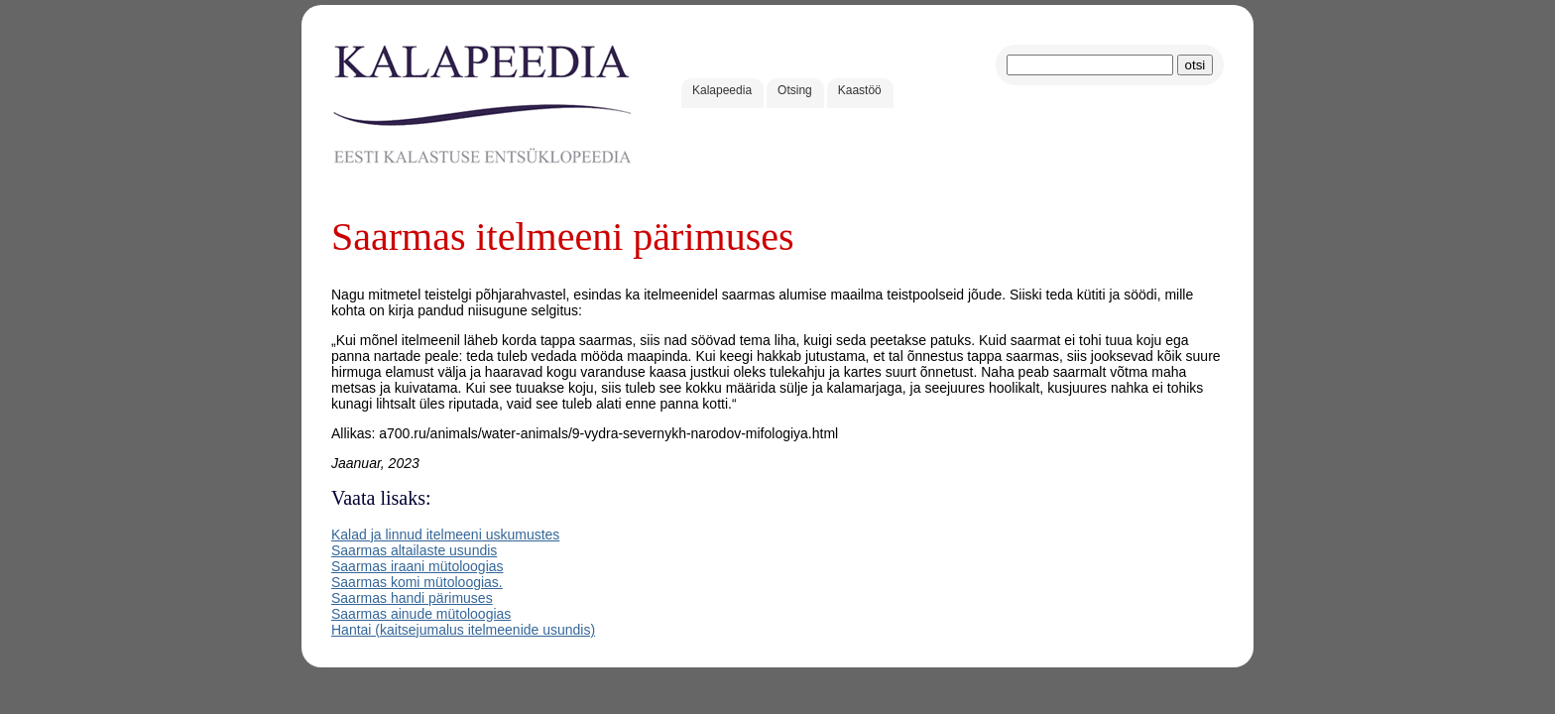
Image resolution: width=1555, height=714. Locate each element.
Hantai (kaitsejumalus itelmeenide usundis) (463, 630)
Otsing (795, 90)
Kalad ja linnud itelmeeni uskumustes (445, 534)
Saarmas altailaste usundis (414, 550)
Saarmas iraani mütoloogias (417, 566)
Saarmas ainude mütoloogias (421, 614)
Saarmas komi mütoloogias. (417, 582)
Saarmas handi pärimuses (412, 598)
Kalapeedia (722, 90)
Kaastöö (860, 90)
